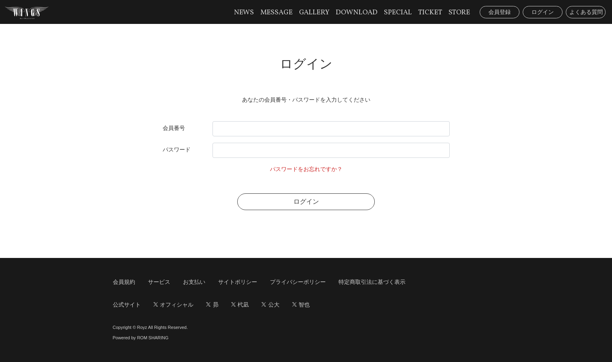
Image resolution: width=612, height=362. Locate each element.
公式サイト (127, 304)
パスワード (177, 149)
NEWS (244, 13)
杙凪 (240, 304)
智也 (301, 304)
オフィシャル (173, 304)
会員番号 (174, 128)
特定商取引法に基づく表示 (371, 282)
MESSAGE (276, 13)
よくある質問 (586, 12)
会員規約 (124, 282)
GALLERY (314, 13)
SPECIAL (398, 13)
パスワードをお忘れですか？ (306, 169)
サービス (159, 282)
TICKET (430, 13)
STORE (459, 13)
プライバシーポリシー (298, 282)
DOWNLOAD (357, 13)
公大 (270, 304)
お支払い (194, 282)
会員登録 (499, 12)
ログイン (542, 12)
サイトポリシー (237, 282)
